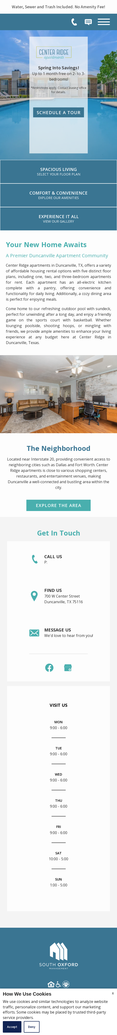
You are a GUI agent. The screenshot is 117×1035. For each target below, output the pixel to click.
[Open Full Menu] (103, 21)
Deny (31, 1027)
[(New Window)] (68, 667)
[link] (58, 171)
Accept (12, 1027)
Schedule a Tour (59, 112)
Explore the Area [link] (58, 505)
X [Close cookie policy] (113, 993)
